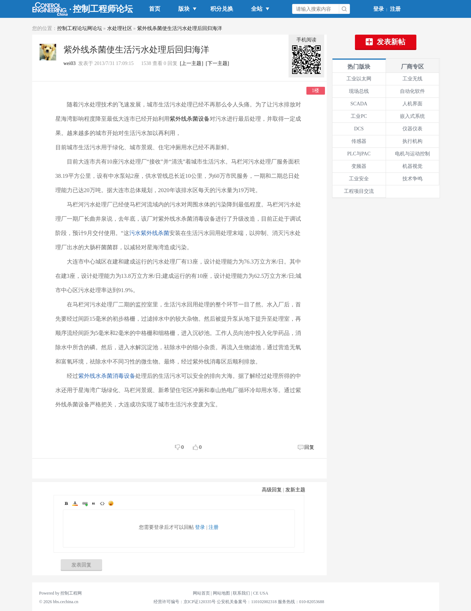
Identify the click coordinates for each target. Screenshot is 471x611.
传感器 (358, 141)
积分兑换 (221, 9)
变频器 (358, 166)
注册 (395, 9)
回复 (309, 447)
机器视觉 (412, 166)
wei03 (70, 63)
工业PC (359, 116)
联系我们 (241, 593)
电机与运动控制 (412, 153)
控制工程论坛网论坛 (79, 28)
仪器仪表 (412, 128)
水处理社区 (119, 28)
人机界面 (412, 103)
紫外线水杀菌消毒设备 (106, 376)
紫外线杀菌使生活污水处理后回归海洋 (179, 28)
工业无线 (412, 78)
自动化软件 (412, 91)
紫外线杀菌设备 (190, 119)
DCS (359, 128)
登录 (378, 9)
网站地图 (221, 593)
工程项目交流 (359, 191)
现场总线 (359, 91)
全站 (258, 9)
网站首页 (201, 593)
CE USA (260, 593)
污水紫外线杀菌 (149, 233)
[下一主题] (217, 63)
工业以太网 (358, 78)
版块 (185, 9)
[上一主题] (191, 63)
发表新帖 (385, 42)
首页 (154, 9)
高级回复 (272, 489)
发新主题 (295, 489)
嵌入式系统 (412, 116)
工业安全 (359, 178)
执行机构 (412, 141)
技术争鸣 (412, 178)
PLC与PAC (359, 153)
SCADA (358, 103)
